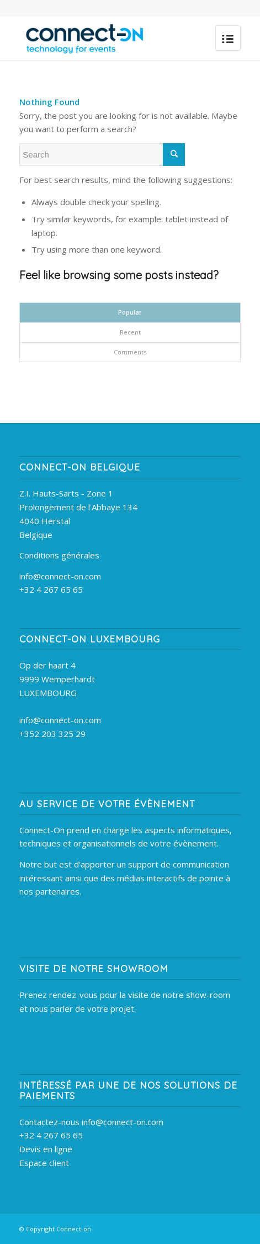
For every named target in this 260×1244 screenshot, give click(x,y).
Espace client (44, 1162)
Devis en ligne (45, 1148)
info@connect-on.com (60, 576)
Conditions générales (59, 555)
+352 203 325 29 (52, 733)
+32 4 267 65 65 (51, 589)
